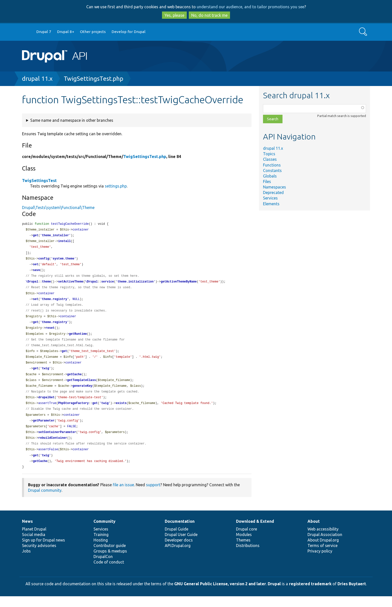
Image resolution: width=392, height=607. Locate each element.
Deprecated (273, 192)
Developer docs (179, 550)
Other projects (93, 32)
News (27, 532)
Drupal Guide (176, 540)
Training (101, 545)
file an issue (123, 495)
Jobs (26, 562)
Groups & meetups (110, 562)
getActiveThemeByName (179, 284)
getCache (74, 381)
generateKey (82, 393)
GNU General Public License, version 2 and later (220, 594)
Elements (271, 204)
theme (46, 284)
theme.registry (54, 302)
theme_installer (55, 236)
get (35, 236)
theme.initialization (136, 284)
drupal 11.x (37, 78)
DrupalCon (103, 567)
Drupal (274, 594)
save (36, 272)
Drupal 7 (43, 32)
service (107, 284)
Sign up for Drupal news (43, 550)
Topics (269, 154)
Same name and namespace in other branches (71, 120)
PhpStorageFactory (73, 411)
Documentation (179, 532)
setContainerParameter (57, 441)
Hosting (101, 550)
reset (50, 332)
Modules (244, 545)
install (64, 242)
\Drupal (32, 284)
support (153, 495)
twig (45, 375)
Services (270, 198)
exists (121, 411)
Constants (272, 170)
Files (267, 181)
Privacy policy (320, 562)
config (43, 260)
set (35, 266)
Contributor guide (110, 556)
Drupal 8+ (65, 32)
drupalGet (46, 405)
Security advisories (39, 556)
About (314, 532)
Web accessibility (323, 540)
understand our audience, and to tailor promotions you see (250, 6)
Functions (272, 165)
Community (105, 532)
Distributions (248, 556)
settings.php (116, 186)
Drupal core (246, 540)
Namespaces (274, 187)
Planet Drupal (34, 540)
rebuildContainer (52, 447)
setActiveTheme (70, 284)
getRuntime (78, 339)
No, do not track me (209, 15)
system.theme (63, 260)
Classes (270, 159)
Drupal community (45, 501)
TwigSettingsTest (39, 180)
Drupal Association (325, 545)
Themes (243, 550)
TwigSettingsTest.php (93, 78)
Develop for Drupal (129, 32)
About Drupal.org (323, 550)
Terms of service (323, 556)
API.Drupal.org (177, 556)
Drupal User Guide (181, 545)
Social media (33, 545)
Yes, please (174, 15)
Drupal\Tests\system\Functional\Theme (58, 207)
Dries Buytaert (352, 594)
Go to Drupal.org (27, 32)
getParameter (43, 429)
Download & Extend (255, 532)
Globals (270, 176)
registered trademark (310, 594)
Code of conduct (109, 572)
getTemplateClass (81, 387)
